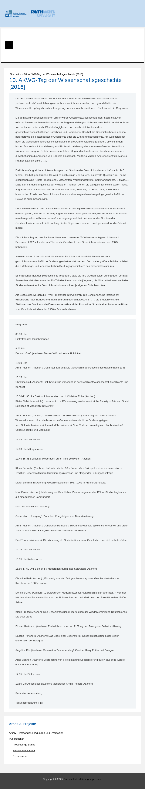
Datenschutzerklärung (76, 779)
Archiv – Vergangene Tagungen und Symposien (36, 733)
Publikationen (16, 738)
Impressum (95, 779)
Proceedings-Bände (24, 744)
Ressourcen (19, 756)
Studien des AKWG (24, 750)
